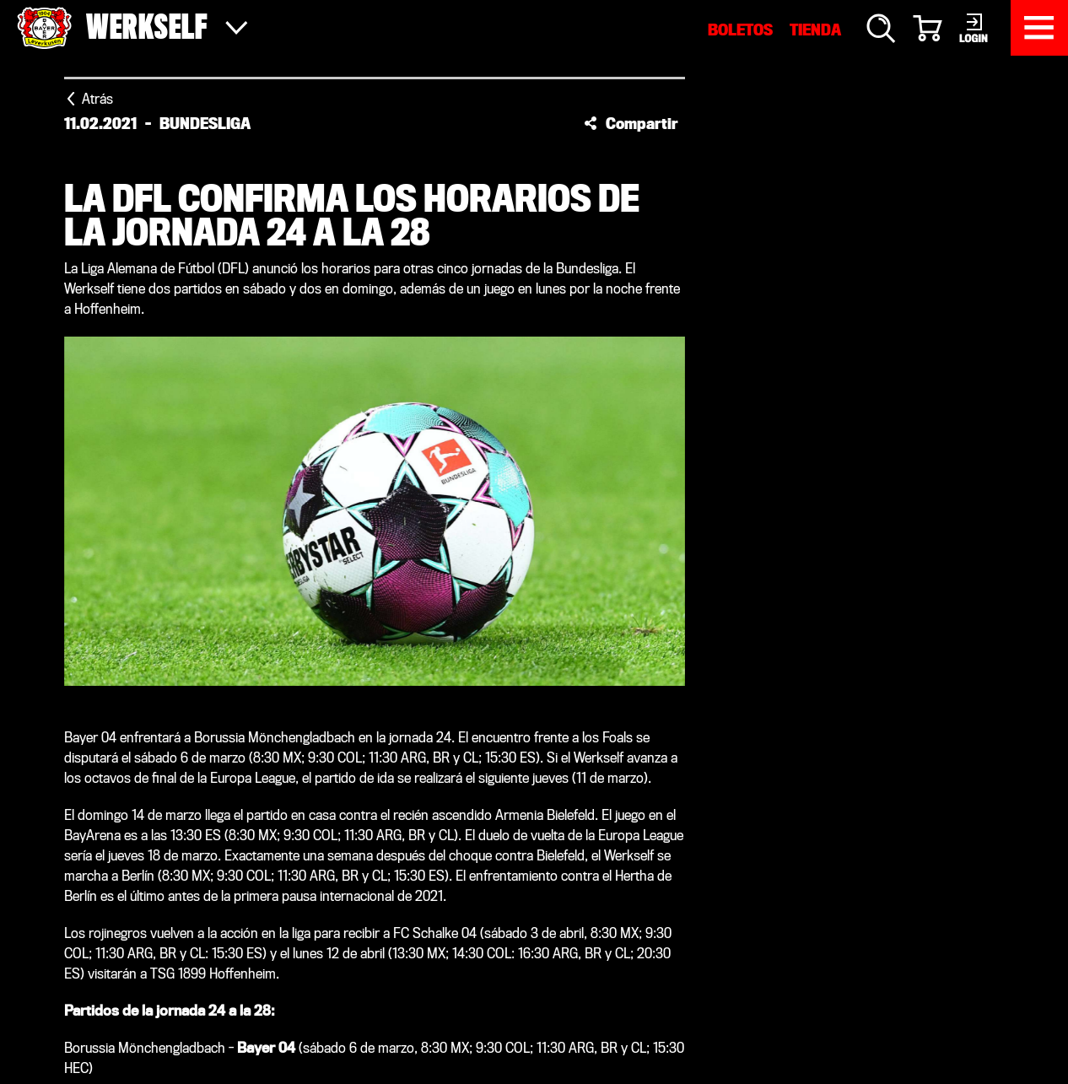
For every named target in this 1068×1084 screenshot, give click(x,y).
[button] (631, 123)
